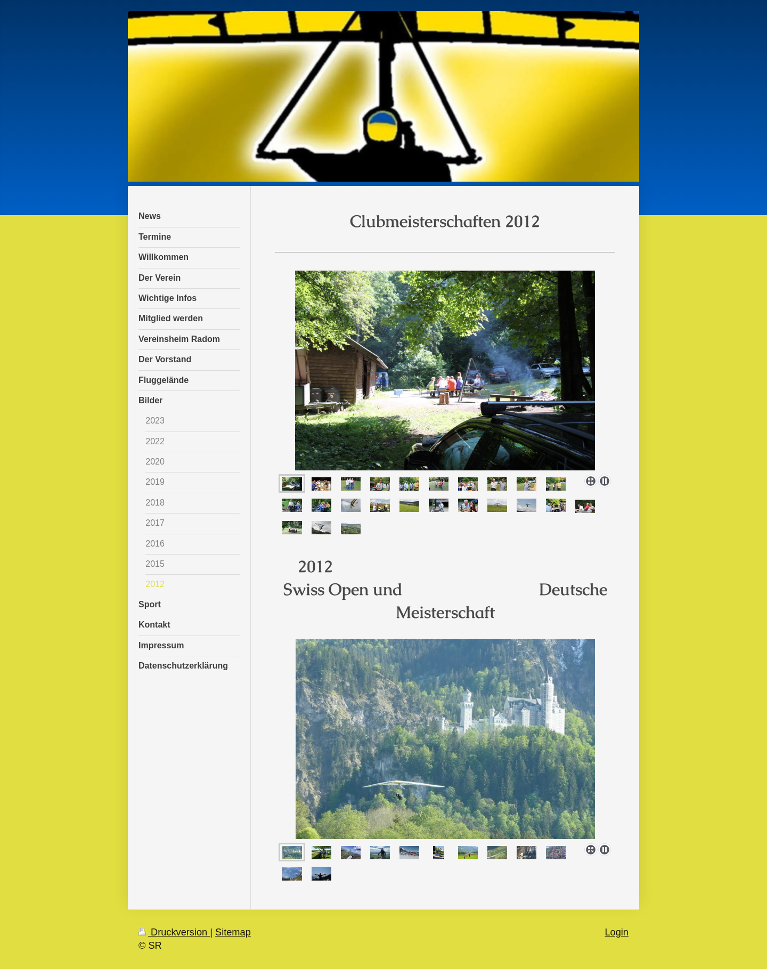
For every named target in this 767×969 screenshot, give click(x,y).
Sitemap (233, 932)
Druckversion (174, 932)
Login (617, 932)
